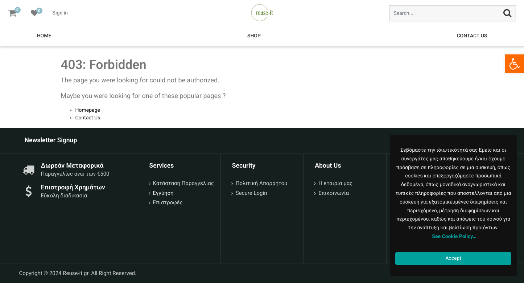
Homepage (87, 110)
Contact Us (87, 118)
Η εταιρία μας (335, 183)
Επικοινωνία (333, 193)
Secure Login (251, 193)
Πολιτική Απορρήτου (261, 183)
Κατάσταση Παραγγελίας (183, 183)
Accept (453, 258)
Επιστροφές (168, 202)
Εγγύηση (163, 193)
